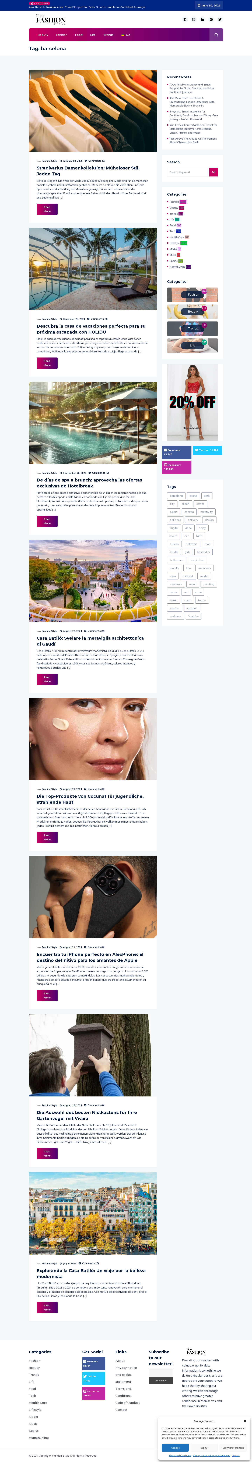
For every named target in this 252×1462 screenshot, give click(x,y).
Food (79, 35)
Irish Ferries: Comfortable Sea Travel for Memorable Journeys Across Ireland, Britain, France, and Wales (193, 128)
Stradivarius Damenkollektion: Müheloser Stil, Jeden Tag (88, 170)
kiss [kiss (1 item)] (188, 567)
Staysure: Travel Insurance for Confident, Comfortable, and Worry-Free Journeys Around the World (194, 115)
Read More (47, 209)
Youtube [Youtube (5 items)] (193, 616)
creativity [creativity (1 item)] (207, 511)
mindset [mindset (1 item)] (188, 575)
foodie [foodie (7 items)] (174, 551)
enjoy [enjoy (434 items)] (202, 527)
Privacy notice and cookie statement (211, 1455)
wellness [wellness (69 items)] (175, 616)
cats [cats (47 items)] (207, 495)
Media (173, 249)
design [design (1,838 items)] (209, 519)
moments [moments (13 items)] (176, 583)
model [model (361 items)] (204, 575)
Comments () (95, 160)
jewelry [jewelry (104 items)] (174, 567)
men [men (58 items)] (173, 575)
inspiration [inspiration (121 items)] (197, 559)
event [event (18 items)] (173, 535)
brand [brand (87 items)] (193, 495)
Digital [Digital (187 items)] (174, 527)
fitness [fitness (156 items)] (174, 543)
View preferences (233, 1447)
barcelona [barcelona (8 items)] (176, 495)
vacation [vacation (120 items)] (192, 608)
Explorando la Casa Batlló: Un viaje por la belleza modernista (91, 1273)
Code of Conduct (127, 1403)
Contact (236, 1455)
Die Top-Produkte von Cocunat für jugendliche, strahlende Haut (90, 799)
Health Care (177, 237)
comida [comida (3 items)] (189, 511)
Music (173, 255)
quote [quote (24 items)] (173, 591)
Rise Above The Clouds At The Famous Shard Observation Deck (193, 140)
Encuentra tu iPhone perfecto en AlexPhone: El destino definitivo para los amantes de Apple (90, 957)
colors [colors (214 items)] (173, 511)
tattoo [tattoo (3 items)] (202, 599)
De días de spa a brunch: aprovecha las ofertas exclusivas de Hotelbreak (89, 482)
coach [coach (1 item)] (185, 503)
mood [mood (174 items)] (192, 583)
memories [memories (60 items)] (204, 567)
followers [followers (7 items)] (192, 543)
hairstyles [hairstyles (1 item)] (203, 551)
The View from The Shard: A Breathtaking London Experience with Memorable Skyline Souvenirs (192, 101)
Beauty (43, 35)
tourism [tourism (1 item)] (174, 608)
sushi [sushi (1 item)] (187, 599)
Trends (108, 35)
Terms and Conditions (180, 1455)
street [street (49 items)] (173, 599)
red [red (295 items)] (186, 591)
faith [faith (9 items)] (199, 535)
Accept (175, 1447)
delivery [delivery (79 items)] (193, 519)
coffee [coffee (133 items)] (200, 503)
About (120, 1361)
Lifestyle (175, 243)
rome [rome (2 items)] (198, 591)
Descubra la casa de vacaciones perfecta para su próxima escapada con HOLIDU (91, 329)
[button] (245, 1421)
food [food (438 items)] (207, 543)
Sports (174, 261)
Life (93, 35)
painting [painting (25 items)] (208, 583)
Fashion (61, 35)
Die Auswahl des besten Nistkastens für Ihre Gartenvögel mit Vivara (87, 1115)
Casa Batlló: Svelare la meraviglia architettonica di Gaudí (90, 641)
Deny (204, 1447)
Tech (172, 231)
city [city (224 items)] (172, 503)
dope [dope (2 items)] (188, 527)
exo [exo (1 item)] (186, 535)
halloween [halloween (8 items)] (177, 559)
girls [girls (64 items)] (187, 551)
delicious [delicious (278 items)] (175, 519)
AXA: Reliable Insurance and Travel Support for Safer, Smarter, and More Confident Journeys (87, 7)
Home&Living (177, 266)
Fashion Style (49, 160)
